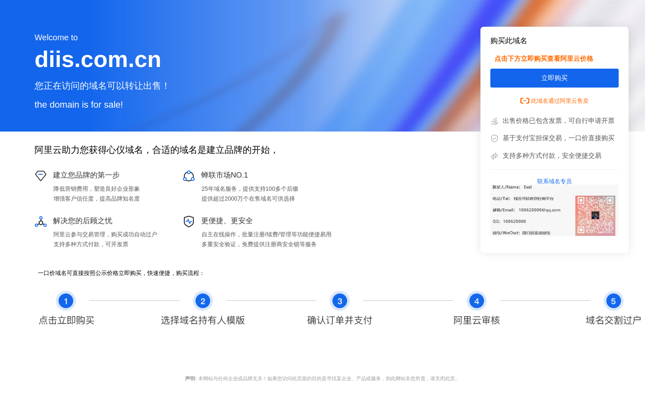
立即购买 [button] (554, 77)
